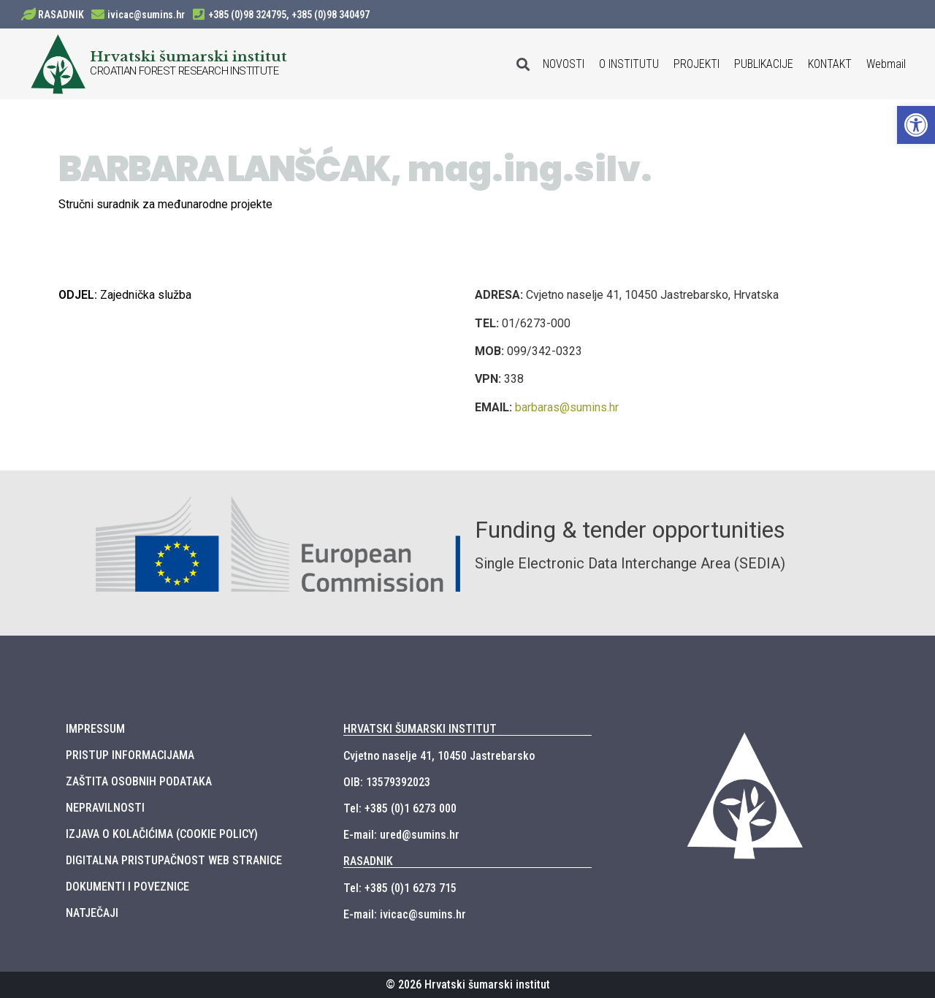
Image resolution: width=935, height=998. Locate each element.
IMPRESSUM (95, 729)
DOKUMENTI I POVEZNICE (127, 887)
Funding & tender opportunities (630, 530)
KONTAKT (830, 64)
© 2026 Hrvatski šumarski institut (468, 984)
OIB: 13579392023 (386, 782)
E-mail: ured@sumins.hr (401, 835)
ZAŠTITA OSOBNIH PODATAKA (139, 781)
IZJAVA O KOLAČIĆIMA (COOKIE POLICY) (162, 834)
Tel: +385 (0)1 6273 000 (400, 808)
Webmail (886, 64)
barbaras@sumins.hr (567, 407)
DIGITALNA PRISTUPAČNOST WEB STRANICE (174, 860)
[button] (916, 125)
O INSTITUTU (629, 64)
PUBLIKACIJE (763, 64)
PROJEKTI (696, 64)
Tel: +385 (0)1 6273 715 (400, 888)
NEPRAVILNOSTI (105, 808)
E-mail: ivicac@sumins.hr (404, 914)
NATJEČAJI (92, 913)
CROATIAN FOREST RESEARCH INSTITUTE (184, 70)
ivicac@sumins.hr (146, 14)
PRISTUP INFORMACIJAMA (130, 755)
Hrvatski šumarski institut (188, 56)
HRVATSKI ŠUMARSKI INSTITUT (420, 729)
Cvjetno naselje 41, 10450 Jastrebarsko (439, 756)
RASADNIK (61, 14)
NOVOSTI (563, 64)
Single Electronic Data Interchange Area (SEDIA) (630, 563)
